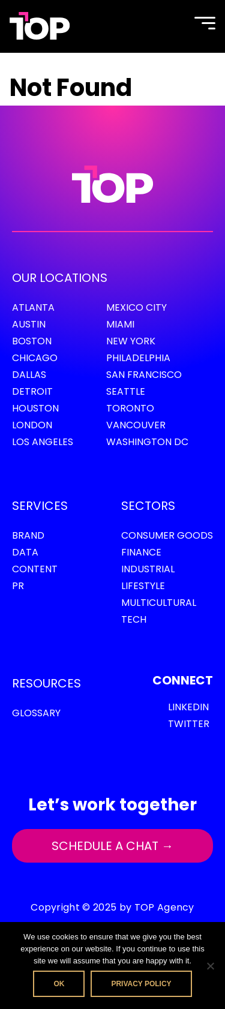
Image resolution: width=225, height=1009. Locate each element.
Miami (120, 324)
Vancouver (136, 425)
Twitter (188, 724)
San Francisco (144, 375)
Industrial (148, 569)
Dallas (29, 375)
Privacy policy (141, 984)
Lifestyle (143, 586)
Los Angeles (42, 442)
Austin (29, 324)
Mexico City (136, 307)
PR (18, 586)
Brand (28, 535)
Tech (133, 619)
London (32, 425)
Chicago (35, 358)
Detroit (32, 391)
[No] (210, 966)
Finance (141, 552)
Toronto (130, 408)
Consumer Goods (167, 535)
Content (35, 569)
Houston (35, 408)
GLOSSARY (36, 713)
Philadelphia (138, 358)
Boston (32, 341)
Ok (58, 984)
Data (25, 552)
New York (130, 341)
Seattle (125, 391)
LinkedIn (188, 707)
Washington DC (147, 442)
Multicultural (158, 602)
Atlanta (33, 307)
